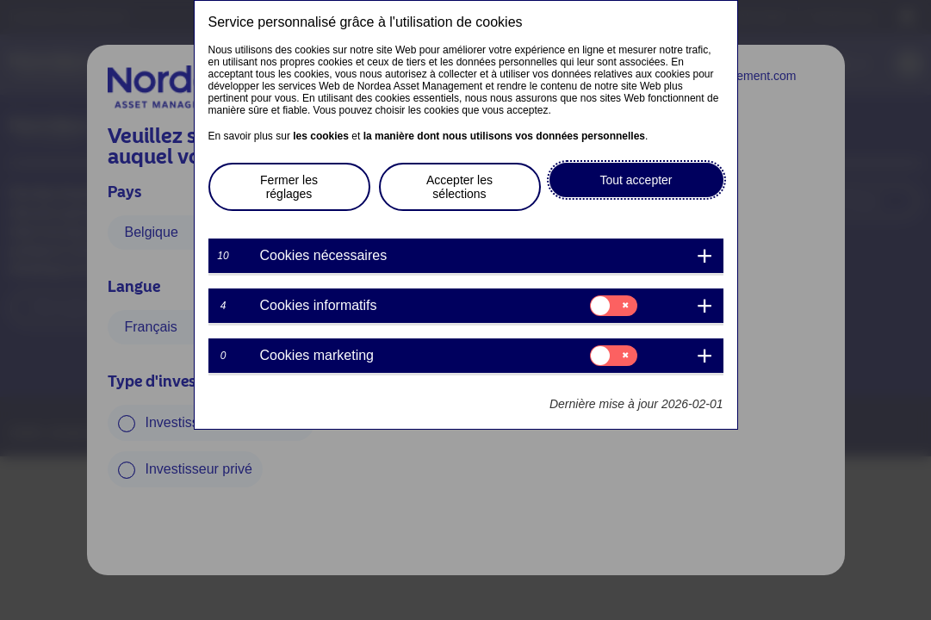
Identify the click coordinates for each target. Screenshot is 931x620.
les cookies (321, 136)
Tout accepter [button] (635, 180)
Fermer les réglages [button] (289, 187)
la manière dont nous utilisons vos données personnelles (504, 136)
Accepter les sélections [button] (459, 187)
